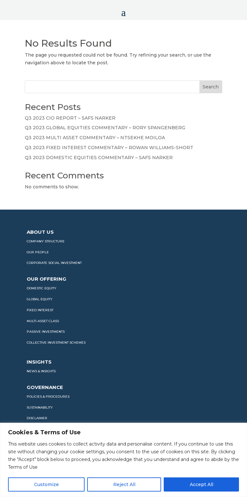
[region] (123, 460)
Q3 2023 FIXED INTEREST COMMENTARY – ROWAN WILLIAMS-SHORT (109, 147)
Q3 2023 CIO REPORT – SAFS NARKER (70, 118)
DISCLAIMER (37, 418)
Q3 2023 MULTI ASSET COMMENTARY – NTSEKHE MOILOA (95, 137)
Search (211, 87)
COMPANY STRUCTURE (46, 241)
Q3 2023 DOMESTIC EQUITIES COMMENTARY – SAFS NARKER (99, 157)
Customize (46, 484)
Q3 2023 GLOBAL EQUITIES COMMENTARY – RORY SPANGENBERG (105, 128)
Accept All (201, 484)
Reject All (124, 484)
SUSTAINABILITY (40, 407)
